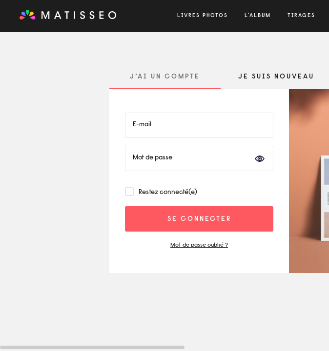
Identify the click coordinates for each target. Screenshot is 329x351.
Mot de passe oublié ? (199, 245)
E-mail (142, 124)
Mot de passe (152, 158)
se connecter (199, 219)
